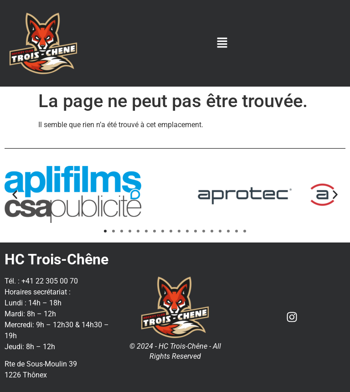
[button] (222, 43)
